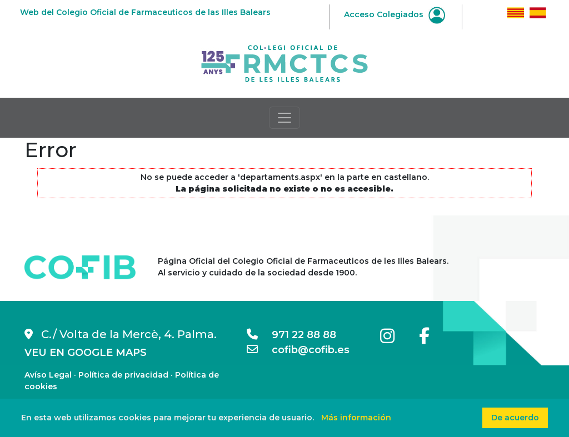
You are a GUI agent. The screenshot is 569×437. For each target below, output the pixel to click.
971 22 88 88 (291, 335)
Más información (356, 418)
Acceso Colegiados (394, 14)
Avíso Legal (48, 375)
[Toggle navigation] (284, 118)
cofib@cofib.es (298, 350)
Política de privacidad (123, 375)
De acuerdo (515, 418)
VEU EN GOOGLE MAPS (85, 352)
